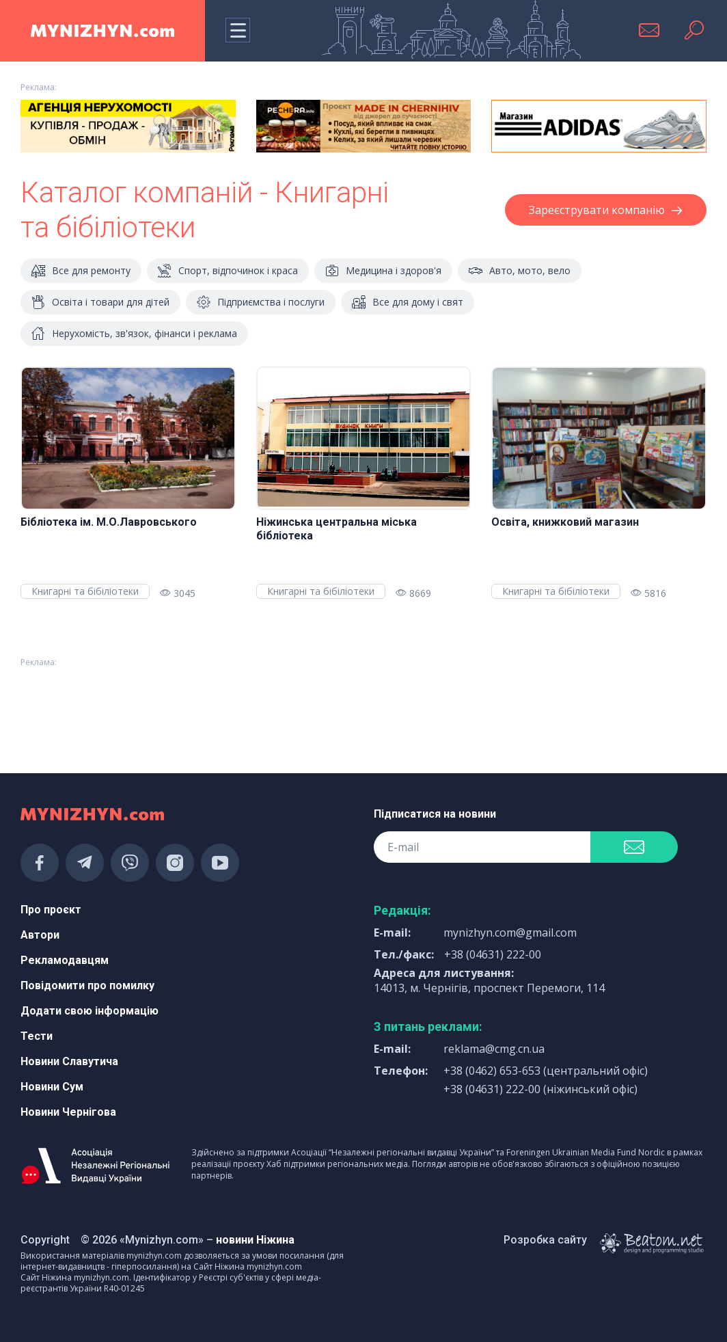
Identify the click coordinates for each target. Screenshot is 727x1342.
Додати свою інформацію (89, 1010)
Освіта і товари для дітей (100, 302)
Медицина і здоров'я (383, 271)
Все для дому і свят (407, 302)
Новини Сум (51, 1086)
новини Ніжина (255, 1239)
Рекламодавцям (64, 960)
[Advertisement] (128, 709)
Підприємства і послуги (261, 302)
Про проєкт (50, 909)
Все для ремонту (81, 271)
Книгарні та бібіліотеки (85, 591)
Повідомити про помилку (87, 985)
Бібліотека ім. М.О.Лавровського (108, 521)
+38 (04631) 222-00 (492, 954)
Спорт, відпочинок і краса (228, 271)
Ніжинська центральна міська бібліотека (336, 528)
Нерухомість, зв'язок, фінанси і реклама (134, 333)
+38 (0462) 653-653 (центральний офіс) (545, 1070)
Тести (36, 1036)
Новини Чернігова (68, 1111)
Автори (39, 934)
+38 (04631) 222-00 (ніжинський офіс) (540, 1089)
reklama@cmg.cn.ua (494, 1048)
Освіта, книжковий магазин (565, 521)
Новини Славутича (69, 1061)
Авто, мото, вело (520, 271)
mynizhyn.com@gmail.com (510, 932)
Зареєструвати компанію (606, 209)
